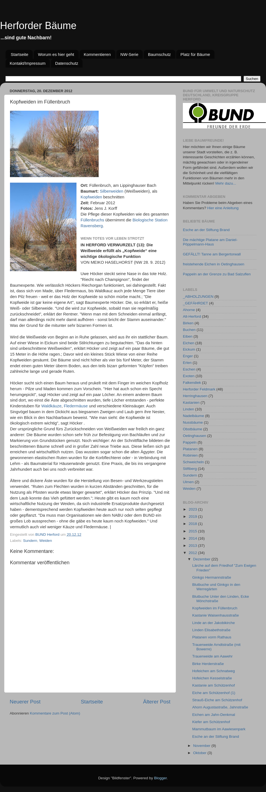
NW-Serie (130, 54)
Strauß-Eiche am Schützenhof (217, 700)
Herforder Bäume (38, 25)
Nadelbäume (193, 416)
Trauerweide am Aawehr (212, 656)
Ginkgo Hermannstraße (211, 577)
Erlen (187, 363)
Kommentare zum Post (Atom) (55, 713)
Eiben (188, 336)
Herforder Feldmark (199, 389)
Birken (188, 323)
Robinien (190, 455)
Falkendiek (192, 383)
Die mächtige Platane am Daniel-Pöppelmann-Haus (210, 242)
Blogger (160, 778)
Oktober (200, 753)
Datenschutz (66, 63)
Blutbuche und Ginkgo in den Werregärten (216, 587)
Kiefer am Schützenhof (211, 722)
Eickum (189, 349)
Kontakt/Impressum (27, 63)
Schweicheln (193, 462)
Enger (188, 356)
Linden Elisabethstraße (211, 630)
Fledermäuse (76, 406)
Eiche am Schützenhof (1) (213, 693)
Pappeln (190, 442)
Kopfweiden (91, 197)
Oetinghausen (194, 436)
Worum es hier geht (56, 54)
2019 (193, 516)
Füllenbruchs (92, 220)
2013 (193, 545)
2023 (193, 509)
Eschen (189, 369)
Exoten (189, 376)
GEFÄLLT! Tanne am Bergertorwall (212, 254)
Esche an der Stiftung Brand (206, 230)
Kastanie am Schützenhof (213, 685)
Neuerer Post (25, 702)
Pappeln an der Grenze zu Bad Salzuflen (217, 274)
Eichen (188, 343)
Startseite (19, 54)
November (202, 746)
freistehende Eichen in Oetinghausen (213, 264)
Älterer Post (156, 702)
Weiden (45, 541)
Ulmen (188, 482)
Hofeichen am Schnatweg (213, 671)
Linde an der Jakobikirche (213, 623)
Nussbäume (193, 422)
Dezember (202, 559)
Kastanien (191, 402)
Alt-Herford (192, 316)
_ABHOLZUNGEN (198, 296)
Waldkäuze (51, 406)
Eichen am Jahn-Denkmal (213, 715)
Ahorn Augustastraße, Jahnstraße (220, 707)
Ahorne (189, 310)
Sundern (30, 541)
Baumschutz (159, 54)
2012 (193, 553)
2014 (193, 538)
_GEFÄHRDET (195, 303)
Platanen (190, 449)
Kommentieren (97, 54)
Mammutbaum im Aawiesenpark (218, 729)
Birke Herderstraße (208, 664)
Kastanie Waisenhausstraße (215, 615)
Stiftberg (190, 469)
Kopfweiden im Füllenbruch (214, 608)
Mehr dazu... (225, 183)
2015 (193, 531)
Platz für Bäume (195, 54)
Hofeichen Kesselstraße (212, 678)
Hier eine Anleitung (223, 208)
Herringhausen (195, 396)
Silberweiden (111, 191)
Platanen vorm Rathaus (211, 637)
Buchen (189, 330)
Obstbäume (192, 429)
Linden (188, 409)
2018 (193, 524)
